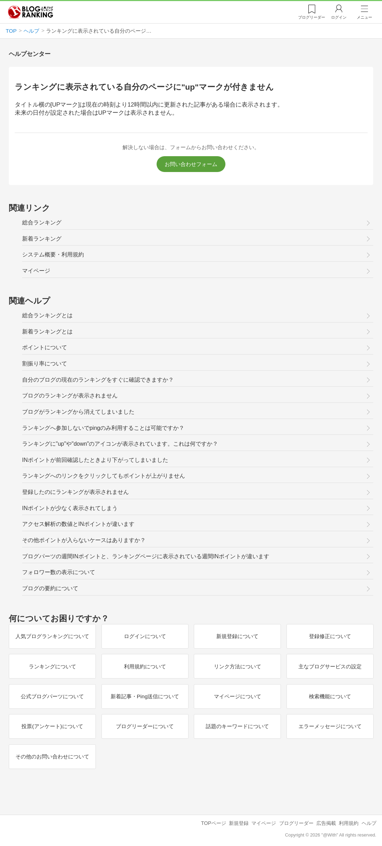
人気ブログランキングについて (52, 636)
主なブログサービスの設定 (329, 666)
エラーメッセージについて (329, 726)
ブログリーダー (296, 823)
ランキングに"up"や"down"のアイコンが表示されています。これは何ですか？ (120, 444)
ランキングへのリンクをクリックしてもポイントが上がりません (103, 476)
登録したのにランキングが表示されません (75, 492)
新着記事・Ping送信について (144, 696)
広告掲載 (326, 823)
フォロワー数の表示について (58, 572)
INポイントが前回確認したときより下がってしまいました (95, 460)
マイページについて (237, 696)
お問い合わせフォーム (191, 164)
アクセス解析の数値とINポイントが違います (78, 524)
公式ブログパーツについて (52, 696)
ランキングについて (52, 666)
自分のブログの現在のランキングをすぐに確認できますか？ (98, 380)
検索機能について (330, 696)
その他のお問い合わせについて (52, 756)
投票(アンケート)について (52, 726)
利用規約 (348, 823)
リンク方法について (237, 666)
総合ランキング (41, 222)
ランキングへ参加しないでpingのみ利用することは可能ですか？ (103, 428)
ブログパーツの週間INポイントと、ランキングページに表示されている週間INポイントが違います (145, 556)
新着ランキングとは (47, 332)
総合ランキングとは (47, 315)
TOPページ (213, 823)
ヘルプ (369, 823)
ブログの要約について (50, 588)
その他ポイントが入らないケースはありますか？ (84, 540)
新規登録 (239, 823)
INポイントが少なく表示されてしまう (70, 508)
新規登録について (237, 636)
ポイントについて (44, 347)
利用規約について (145, 666)
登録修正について (330, 636)
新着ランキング (41, 239)
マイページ (36, 271)
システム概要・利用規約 (53, 254)
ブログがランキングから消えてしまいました (78, 412)
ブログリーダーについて (145, 726)
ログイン (339, 17)
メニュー (364, 17)
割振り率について (44, 364)
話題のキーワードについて (237, 726)
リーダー (311, 17)
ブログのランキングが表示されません (70, 396)
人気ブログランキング (30, 12)
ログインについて (145, 636)
